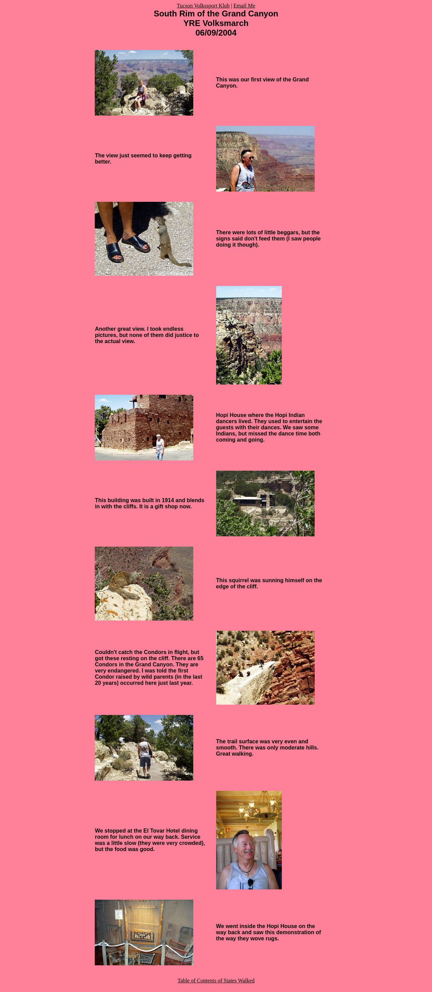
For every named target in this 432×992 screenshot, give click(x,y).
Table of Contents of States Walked (216, 980)
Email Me (245, 6)
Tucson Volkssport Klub (203, 6)
